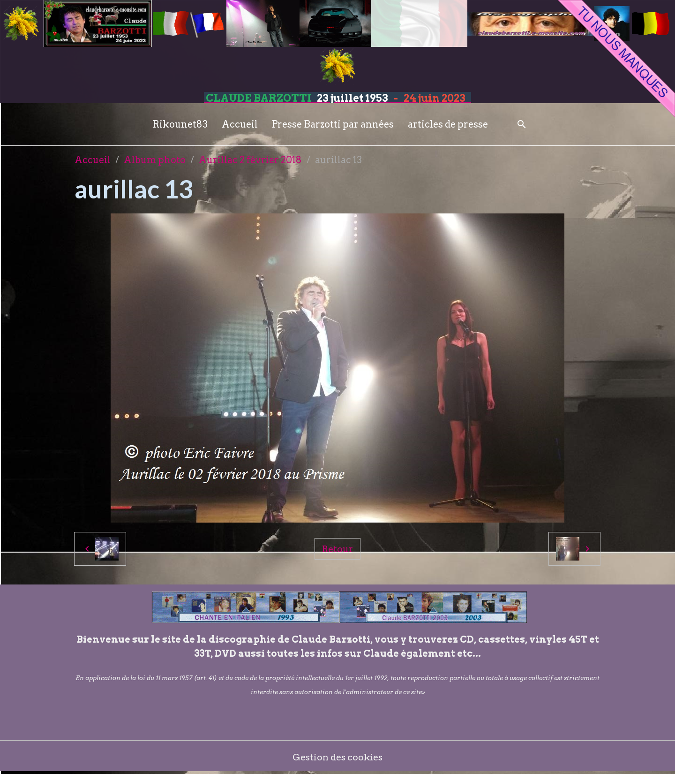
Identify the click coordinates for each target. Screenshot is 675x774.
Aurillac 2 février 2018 (250, 160)
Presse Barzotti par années (333, 124)
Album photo (155, 160)
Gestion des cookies (338, 757)
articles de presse (448, 124)
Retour (337, 548)
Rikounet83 (180, 124)
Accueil (240, 124)
